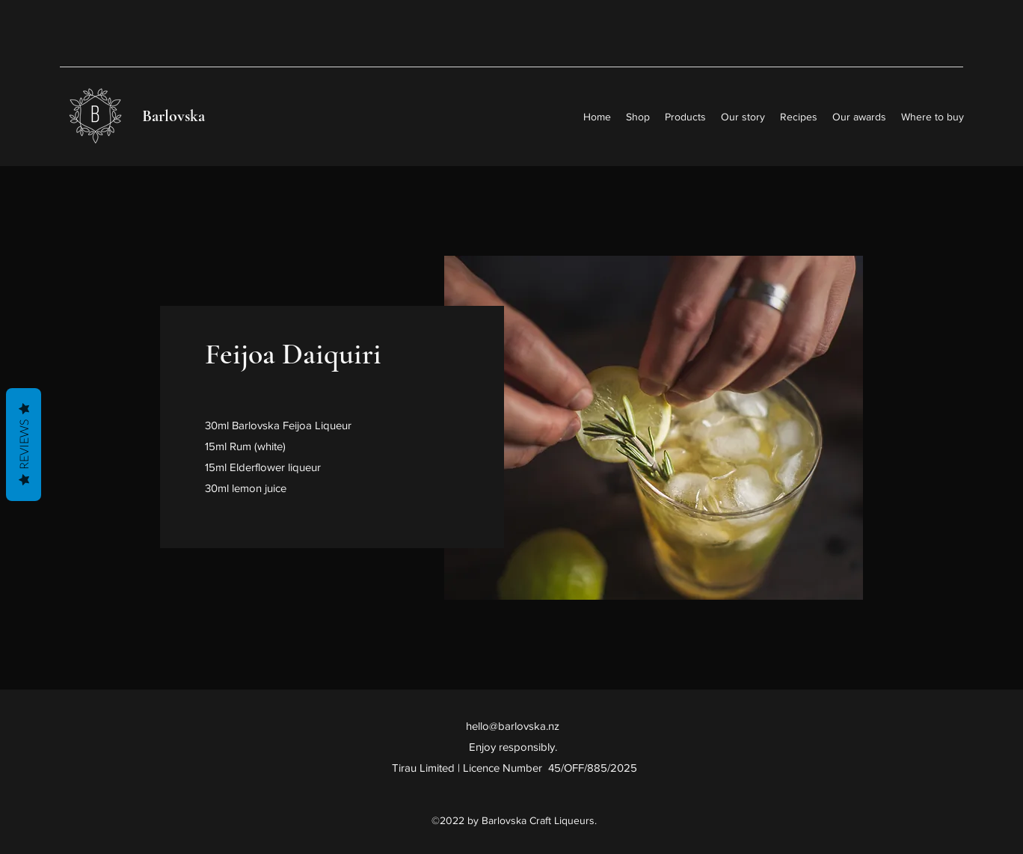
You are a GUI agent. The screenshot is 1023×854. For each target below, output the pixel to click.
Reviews (23, 444)
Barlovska (173, 116)
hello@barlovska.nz (512, 725)
